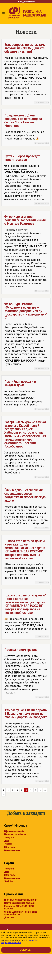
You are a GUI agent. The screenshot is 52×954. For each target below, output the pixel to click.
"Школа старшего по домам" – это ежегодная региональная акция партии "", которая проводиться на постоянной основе (26, 561)
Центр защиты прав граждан (19, 903)
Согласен (26, 950)
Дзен (6, 840)
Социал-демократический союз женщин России (20, 913)
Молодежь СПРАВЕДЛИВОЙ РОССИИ (19, 907)
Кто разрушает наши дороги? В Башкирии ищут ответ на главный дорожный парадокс (26, 745)
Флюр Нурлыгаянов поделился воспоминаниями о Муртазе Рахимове (26, 253)
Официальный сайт (14, 831)
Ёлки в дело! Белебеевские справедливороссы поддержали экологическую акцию (26, 508)
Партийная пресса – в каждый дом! (26, 394)
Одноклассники (12, 850)
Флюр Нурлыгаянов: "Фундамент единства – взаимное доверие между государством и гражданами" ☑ (26, 336)
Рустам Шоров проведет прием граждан (26, 179)
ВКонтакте (10, 847)
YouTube (8, 881)
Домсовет (9, 917)
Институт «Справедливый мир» (21, 899)
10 (44, 790)
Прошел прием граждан (26, 673)
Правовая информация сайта (19, 941)
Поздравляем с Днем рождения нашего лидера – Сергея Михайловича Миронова (26, 128)
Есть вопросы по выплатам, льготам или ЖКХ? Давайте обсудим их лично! (26, 73)
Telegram (9, 837)
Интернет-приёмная (15, 834)
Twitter (8, 844)
